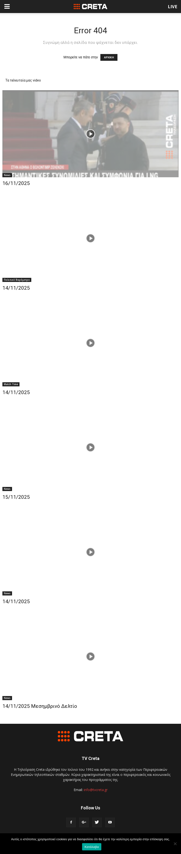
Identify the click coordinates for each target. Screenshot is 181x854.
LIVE (172, 6)
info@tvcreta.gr (96, 789)
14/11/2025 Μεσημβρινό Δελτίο (39, 706)
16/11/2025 (16, 183)
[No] (175, 843)
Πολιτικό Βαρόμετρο (17, 279)
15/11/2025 (16, 497)
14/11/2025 (16, 288)
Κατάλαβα (91, 847)
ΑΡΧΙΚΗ (109, 57)
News (7, 175)
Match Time (11, 384)
